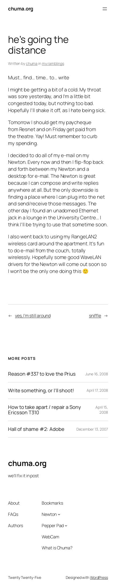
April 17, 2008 (97, 390)
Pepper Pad (53, 525)
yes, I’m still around (33, 316)
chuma (32, 63)
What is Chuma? (57, 548)
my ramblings (53, 63)
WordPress (99, 577)
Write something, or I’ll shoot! (41, 390)
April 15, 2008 (101, 410)
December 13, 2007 (92, 429)
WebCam (50, 537)
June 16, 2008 (96, 373)
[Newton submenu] (59, 514)
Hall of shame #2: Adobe (36, 429)
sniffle (95, 316)
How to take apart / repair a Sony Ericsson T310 (44, 410)
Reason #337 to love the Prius (42, 374)
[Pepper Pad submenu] (66, 525)
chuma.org (20, 8)
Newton (49, 514)
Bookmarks (52, 503)
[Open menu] (105, 9)
